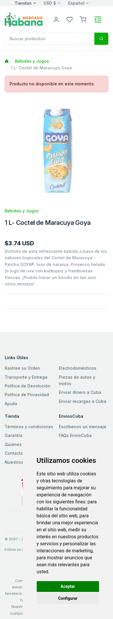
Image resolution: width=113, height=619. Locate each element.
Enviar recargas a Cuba (82, 401)
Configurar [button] (67, 598)
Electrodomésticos (77, 368)
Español (76, 3)
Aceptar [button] (68, 586)
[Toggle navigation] (98, 19)
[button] (83, 19)
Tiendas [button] (23, 3)
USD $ (50, 3)
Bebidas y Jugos (32, 61)
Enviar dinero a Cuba (80, 392)
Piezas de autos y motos (77, 380)
